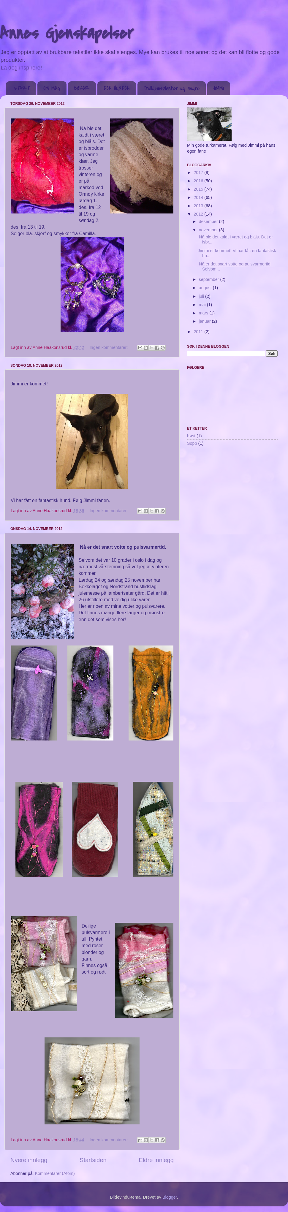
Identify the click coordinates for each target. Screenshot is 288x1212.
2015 (199, 189)
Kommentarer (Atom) (55, 1173)
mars (204, 313)
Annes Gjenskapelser (67, 33)
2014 (199, 197)
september (209, 279)
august (206, 287)
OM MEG (51, 88)
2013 (199, 205)
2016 (199, 180)
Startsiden (93, 1160)
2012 (199, 214)
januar (205, 321)
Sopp (192, 443)
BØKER (82, 88)
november (209, 229)
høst (191, 435)
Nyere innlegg (28, 1160)
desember (209, 221)
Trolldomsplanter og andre (171, 88)
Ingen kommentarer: (109, 347)
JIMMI (218, 88)
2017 (199, 172)
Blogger (169, 1197)
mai (203, 304)
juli (202, 296)
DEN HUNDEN (116, 88)
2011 (199, 331)
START (21, 88)
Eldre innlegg (156, 1160)
